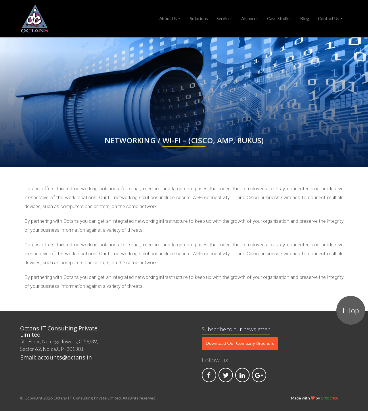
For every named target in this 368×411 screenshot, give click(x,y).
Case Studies (279, 18)
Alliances (249, 18)
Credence (329, 398)
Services (224, 18)
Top (350, 310)
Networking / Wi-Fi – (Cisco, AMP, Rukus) (184, 141)
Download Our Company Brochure (240, 343)
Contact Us (328, 18)
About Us (168, 18)
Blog (304, 18)
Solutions (199, 18)
